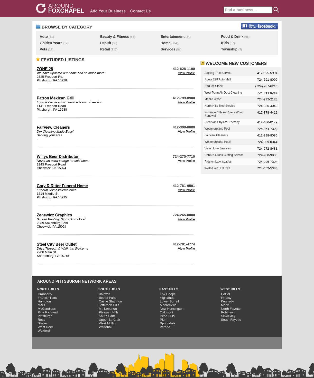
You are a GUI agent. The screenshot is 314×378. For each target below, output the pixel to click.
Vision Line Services (217, 148)
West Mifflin (107, 323)
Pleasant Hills (109, 312)
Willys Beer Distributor (58, 157)
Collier (225, 294)
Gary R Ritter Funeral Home (62, 186)
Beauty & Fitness (114, 37)
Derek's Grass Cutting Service (223, 155)
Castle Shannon (110, 301)
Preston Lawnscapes (217, 161)
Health (105, 43)
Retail (105, 49)
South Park (107, 316)
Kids (225, 43)
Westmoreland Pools (217, 142)
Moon (225, 305)
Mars (41, 305)
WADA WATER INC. (217, 168)
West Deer (45, 327)
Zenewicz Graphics (54, 215)
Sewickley (228, 316)
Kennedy (227, 301)
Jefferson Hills (109, 305)
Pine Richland (48, 312)
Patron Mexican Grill (55, 98)
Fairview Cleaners (53, 127)
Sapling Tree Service (217, 73)
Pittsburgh (45, 316)
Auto (44, 37)
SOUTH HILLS (109, 289)
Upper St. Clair (109, 319)
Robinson (228, 312)
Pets (43, 49)
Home (166, 43)
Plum (163, 319)
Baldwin (104, 294)
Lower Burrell (169, 301)
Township (229, 49)
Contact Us (140, 11)
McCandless (46, 308)
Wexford (44, 330)
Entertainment (173, 37)
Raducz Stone (213, 86)
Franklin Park (47, 298)
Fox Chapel (168, 294)
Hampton (44, 301)
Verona (165, 327)
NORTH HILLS (48, 289)
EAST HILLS (168, 289)
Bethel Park (107, 298)
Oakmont (166, 312)
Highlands (167, 298)
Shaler (42, 323)
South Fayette (231, 319)
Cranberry (45, 294)
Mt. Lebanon (108, 308)
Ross (41, 319)
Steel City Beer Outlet (57, 244)
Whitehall (105, 327)
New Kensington (172, 308)
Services (168, 49)
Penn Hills (167, 316)
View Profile (186, 73)
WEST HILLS (230, 289)
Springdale (167, 323)
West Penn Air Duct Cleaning (223, 92)
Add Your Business (108, 11)
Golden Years (51, 43)
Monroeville (168, 305)
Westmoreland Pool (217, 128)
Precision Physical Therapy (222, 122)
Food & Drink (232, 37)
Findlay (226, 298)
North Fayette (231, 308)
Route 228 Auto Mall (217, 79)
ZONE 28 (45, 69)
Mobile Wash (212, 99)
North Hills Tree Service (219, 105)
